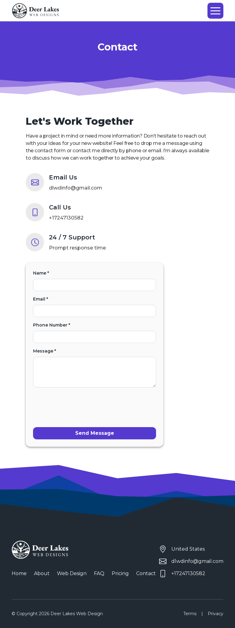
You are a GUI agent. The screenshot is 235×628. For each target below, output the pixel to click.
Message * (94, 367)
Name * (94, 280)
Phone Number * (94, 332)
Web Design (72, 573)
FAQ (99, 573)
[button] (215, 10)
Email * (94, 306)
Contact (146, 573)
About (42, 573)
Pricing (120, 573)
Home (19, 573)
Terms (189, 613)
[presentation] (79, 404)
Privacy (215, 613)
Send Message (94, 433)
